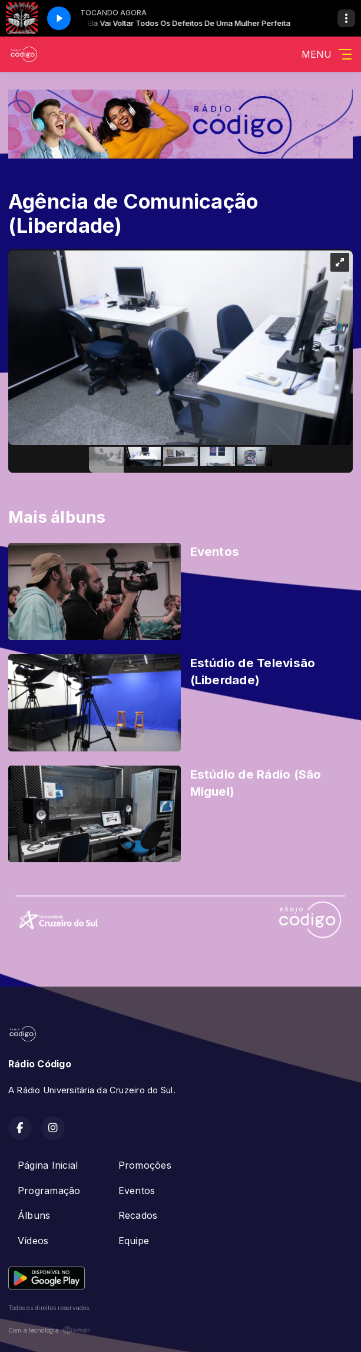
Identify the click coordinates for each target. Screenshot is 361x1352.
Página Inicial (48, 1165)
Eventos (136, 1190)
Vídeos (33, 1241)
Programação (49, 1190)
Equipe (133, 1241)
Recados (138, 1215)
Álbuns (34, 1215)
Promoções (144, 1165)
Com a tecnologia (49, 1330)
